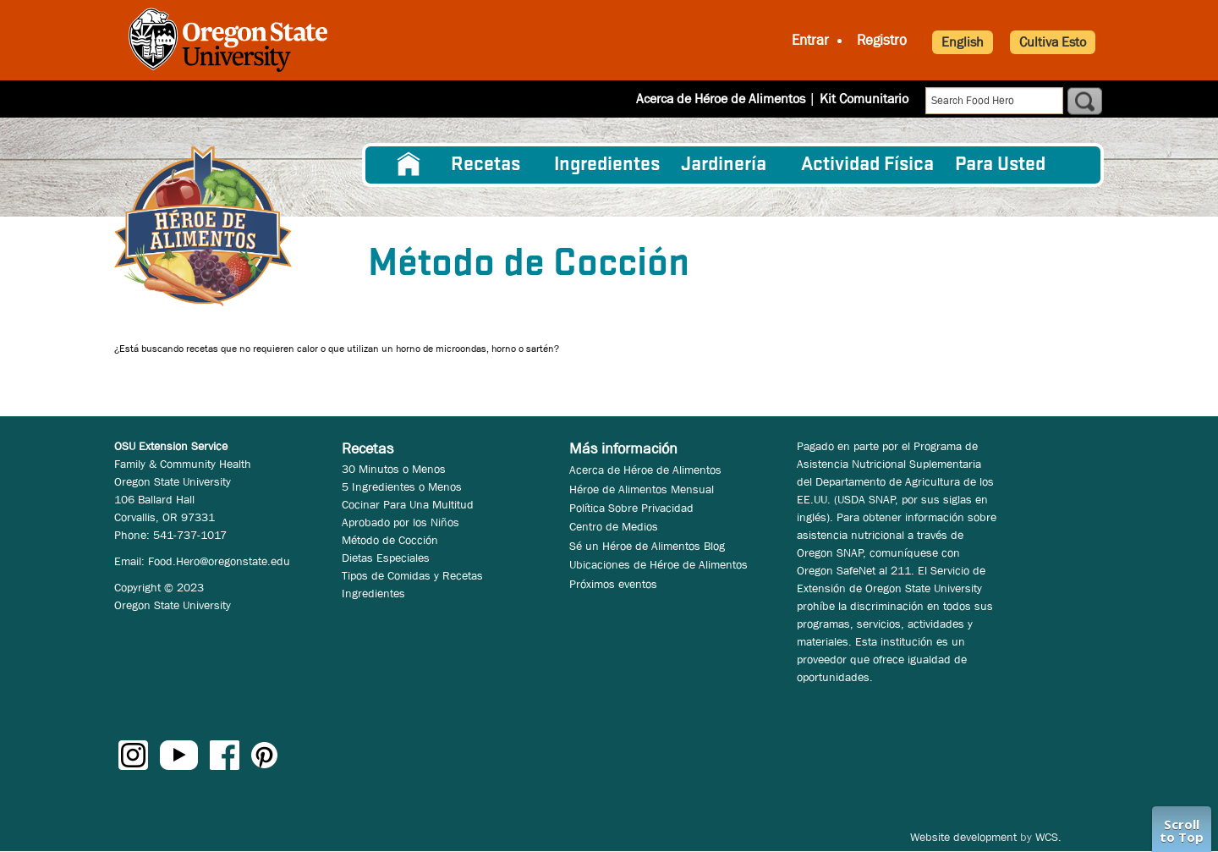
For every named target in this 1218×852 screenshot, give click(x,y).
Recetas (485, 165)
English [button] (962, 42)
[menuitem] (408, 165)
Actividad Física (867, 165)
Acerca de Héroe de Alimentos (720, 98)
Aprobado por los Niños (400, 522)
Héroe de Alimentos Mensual (641, 489)
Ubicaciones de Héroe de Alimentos (658, 564)
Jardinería (723, 165)
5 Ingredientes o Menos (402, 486)
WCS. (1048, 836)
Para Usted (1000, 165)
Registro (882, 40)
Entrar (810, 40)
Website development (963, 836)
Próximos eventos (613, 583)
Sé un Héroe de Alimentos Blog (647, 545)
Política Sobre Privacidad (631, 507)
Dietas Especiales (386, 557)
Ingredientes (607, 165)
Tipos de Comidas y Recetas (412, 575)
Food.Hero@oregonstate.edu (219, 561)
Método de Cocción (390, 539)
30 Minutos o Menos (394, 468)
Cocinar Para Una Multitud (408, 504)
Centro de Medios (613, 526)
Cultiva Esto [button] (1052, 42)
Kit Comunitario (864, 98)
